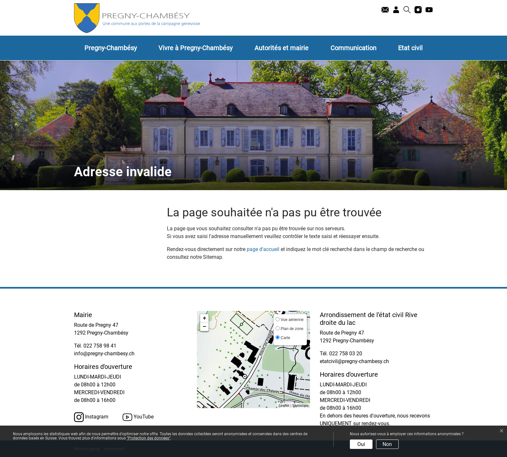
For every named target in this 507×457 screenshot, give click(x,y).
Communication (353, 48)
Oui (361, 444)
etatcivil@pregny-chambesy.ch (354, 361)
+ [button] (204, 318)
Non (387, 444)
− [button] (204, 327)
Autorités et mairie (281, 48)
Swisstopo (300, 405)
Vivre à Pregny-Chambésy (195, 48)
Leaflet (284, 405)
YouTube (138, 417)
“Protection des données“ (148, 438)
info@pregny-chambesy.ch (104, 353)
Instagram (91, 417)
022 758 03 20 (345, 353)
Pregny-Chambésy (110, 48)
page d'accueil (263, 249)
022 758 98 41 (99, 346)
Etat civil (410, 48)
